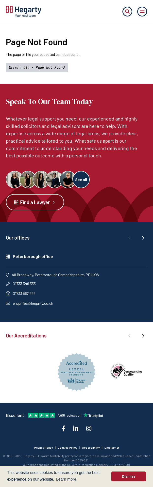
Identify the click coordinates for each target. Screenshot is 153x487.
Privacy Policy (43, 447)
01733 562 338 (20, 293)
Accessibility (91, 447)
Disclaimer (111, 447)
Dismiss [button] (129, 476)
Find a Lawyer (35, 202)
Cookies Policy (67, 447)
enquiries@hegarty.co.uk (29, 303)
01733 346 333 (21, 283)
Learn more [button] (66, 479)
